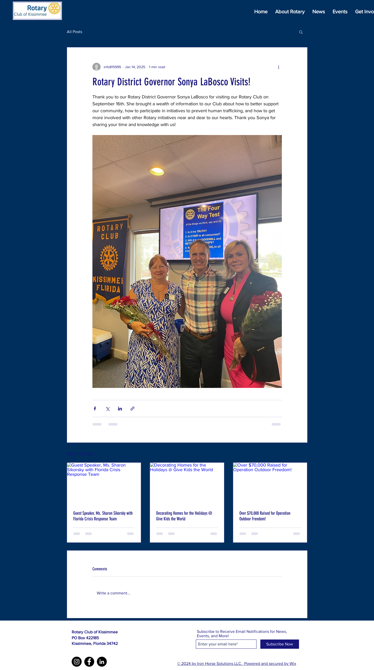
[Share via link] (132, 408)
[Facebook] (89, 662)
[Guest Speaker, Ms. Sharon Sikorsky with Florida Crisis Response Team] (104, 483)
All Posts (74, 31)
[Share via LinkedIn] (119, 408)
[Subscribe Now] (279, 644)
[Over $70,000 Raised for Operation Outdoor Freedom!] (270, 483)
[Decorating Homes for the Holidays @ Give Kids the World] (187, 483)
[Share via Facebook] (94, 408)
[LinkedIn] (102, 662)
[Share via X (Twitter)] (107, 408)
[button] (300, 32)
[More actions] (279, 67)
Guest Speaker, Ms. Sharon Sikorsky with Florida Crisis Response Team (103, 516)
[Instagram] (77, 662)
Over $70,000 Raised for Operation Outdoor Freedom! (264, 516)
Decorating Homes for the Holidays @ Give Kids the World (184, 516)
